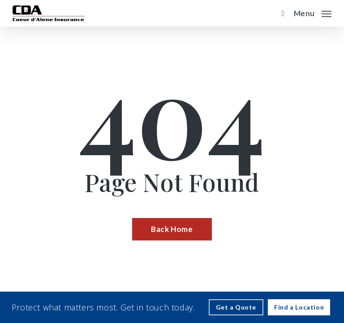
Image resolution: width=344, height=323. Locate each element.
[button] (312, 12)
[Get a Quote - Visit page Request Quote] (236, 307)
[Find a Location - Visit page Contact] (299, 307)
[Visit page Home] (49, 13)
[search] (280, 13)
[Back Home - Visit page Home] (171, 229)
